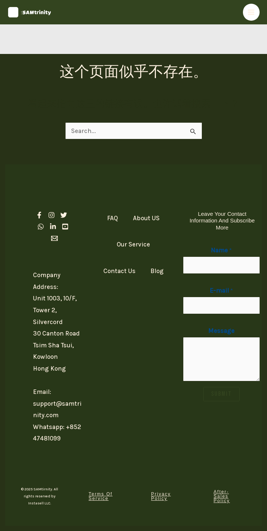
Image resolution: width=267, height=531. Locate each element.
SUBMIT (221, 394)
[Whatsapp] (40, 226)
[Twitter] (63, 215)
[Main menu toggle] (251, 12)
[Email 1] (54, 238)
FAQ (112, 218)
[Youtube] (65, 226)
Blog (157, 271)
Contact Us (119, 271)
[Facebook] (39, 215)
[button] (102, 496)
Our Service (133, 244)
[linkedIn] (53, 226)
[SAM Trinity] (29, 12)
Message (221, 330)
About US (146, 218)
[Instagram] (51, 215)
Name (221, 250)
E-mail (221, 290)
